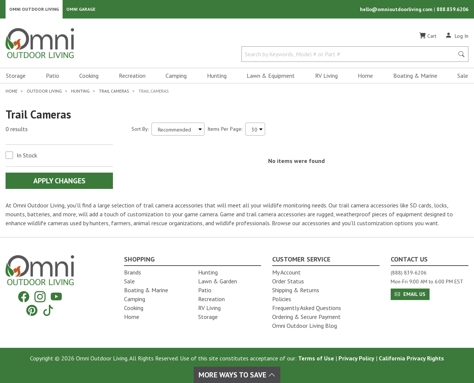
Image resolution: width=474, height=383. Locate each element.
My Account (286, 272)
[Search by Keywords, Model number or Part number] (350, 54)
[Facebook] (23, 297)
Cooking (89, 76)
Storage (16, 76)
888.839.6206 (452, 9)
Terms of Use (316, 358)
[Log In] (456, 36)
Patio (52, 76)
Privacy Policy (356, 358)
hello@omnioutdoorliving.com (397, 9)
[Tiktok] (48, 310)
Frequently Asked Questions (306, 308)
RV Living (326, 76)
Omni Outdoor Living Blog (304, 325)
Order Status (288, 281)
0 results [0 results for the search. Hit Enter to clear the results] (17, 130)
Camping (176, 76)
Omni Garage (81, 9)
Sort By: (139, 129)
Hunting (217, 76)
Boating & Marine (415, 76)
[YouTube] (56, 297)
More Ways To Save (237, 375)
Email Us (410, 294)
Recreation (132, 76)
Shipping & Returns (295, 290)
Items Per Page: (224, 129)
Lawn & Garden (217, 281)
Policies (281, 299)
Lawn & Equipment (271, 76)
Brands (132, 272)
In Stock (27, 156)
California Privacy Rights (411, 358)
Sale (462, 76)
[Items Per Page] (255, 129)
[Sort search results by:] (177, 129)
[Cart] (427, 36)
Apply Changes (59, 181)
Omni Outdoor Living (34, 9)
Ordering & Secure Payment (306, 316)
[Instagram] (40, 297)
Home (365, 76)
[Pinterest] (31, 310)
